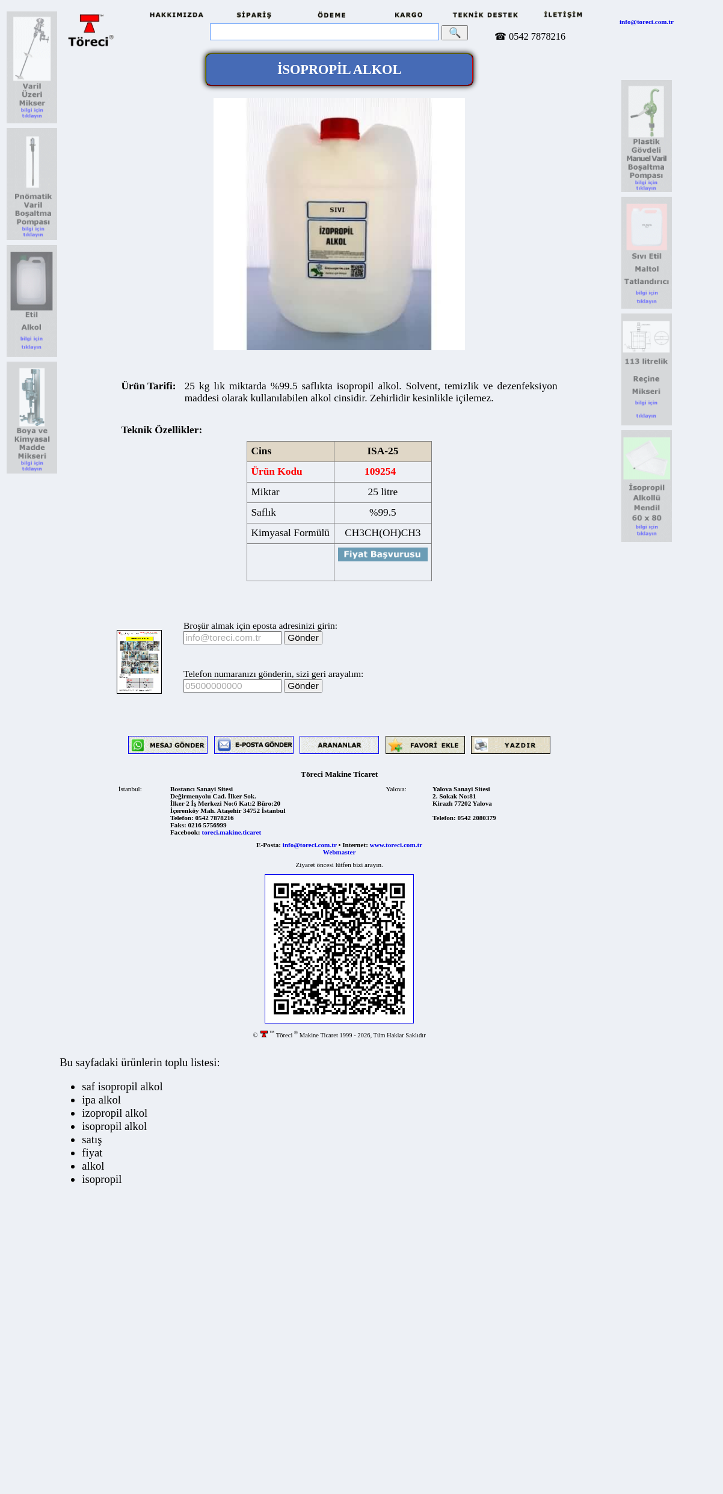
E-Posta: (268, 844)
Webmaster (339, 852)
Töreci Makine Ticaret (339, 774)
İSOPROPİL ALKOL (339, 69)
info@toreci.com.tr (647, 21)
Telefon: (182, 817)
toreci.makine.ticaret (231, 832)
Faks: (178, 825)
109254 (380, 471)
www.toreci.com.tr (396, 844)
